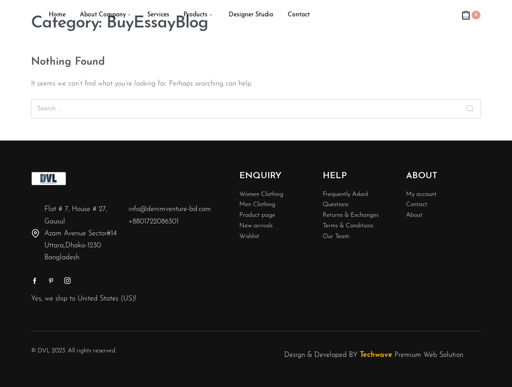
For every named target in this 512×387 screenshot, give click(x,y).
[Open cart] (471, 15)
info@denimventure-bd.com (170, 209)
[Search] (470, 108)
